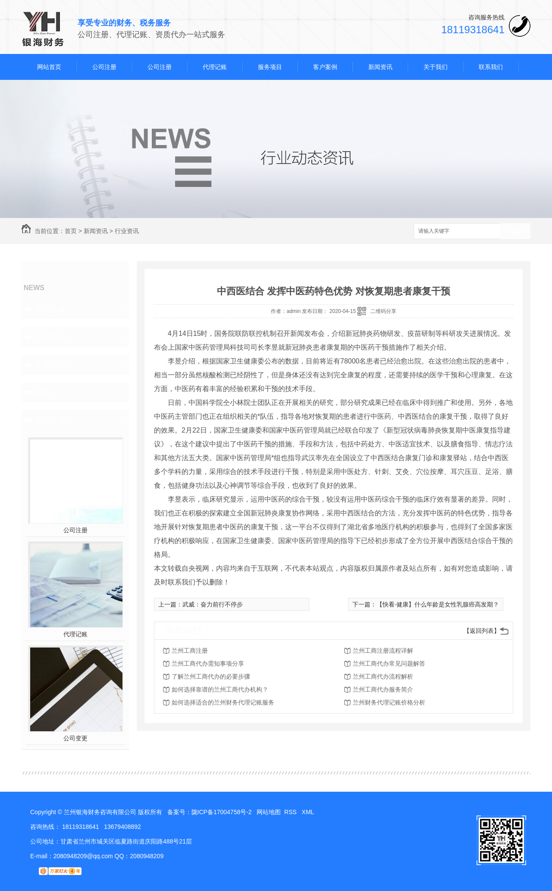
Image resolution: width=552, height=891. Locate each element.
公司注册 (104, 66)
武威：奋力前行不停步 (212, 604)
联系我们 (491, 66)
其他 (42, 392)
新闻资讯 (380, 66)
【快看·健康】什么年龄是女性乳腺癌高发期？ (437, 604)
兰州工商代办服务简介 (383, 689)
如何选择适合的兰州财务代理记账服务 (223, 702)
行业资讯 (127, 230)
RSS (291, 812)
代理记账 (215, 66)
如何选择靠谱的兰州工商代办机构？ (220, 689)
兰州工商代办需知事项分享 (208, 663)
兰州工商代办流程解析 (383, 676)
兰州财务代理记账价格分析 (389, 702)
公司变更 (75, 738)
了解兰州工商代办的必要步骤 (211, 676)
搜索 (515, 231)
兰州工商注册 (190, 650)
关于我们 (435, 66)
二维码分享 (383, 311)
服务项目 (270, 66)
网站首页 (49, 66)
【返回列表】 (482, 630)
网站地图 (269, 812)
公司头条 (50, 309)
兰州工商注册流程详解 (383, 650)
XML (309, 812)
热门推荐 (50, 419)
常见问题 (50, 364)
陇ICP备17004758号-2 (221, 812)
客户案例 (325, 66)
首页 (71, 230)
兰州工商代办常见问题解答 (389, 663)
